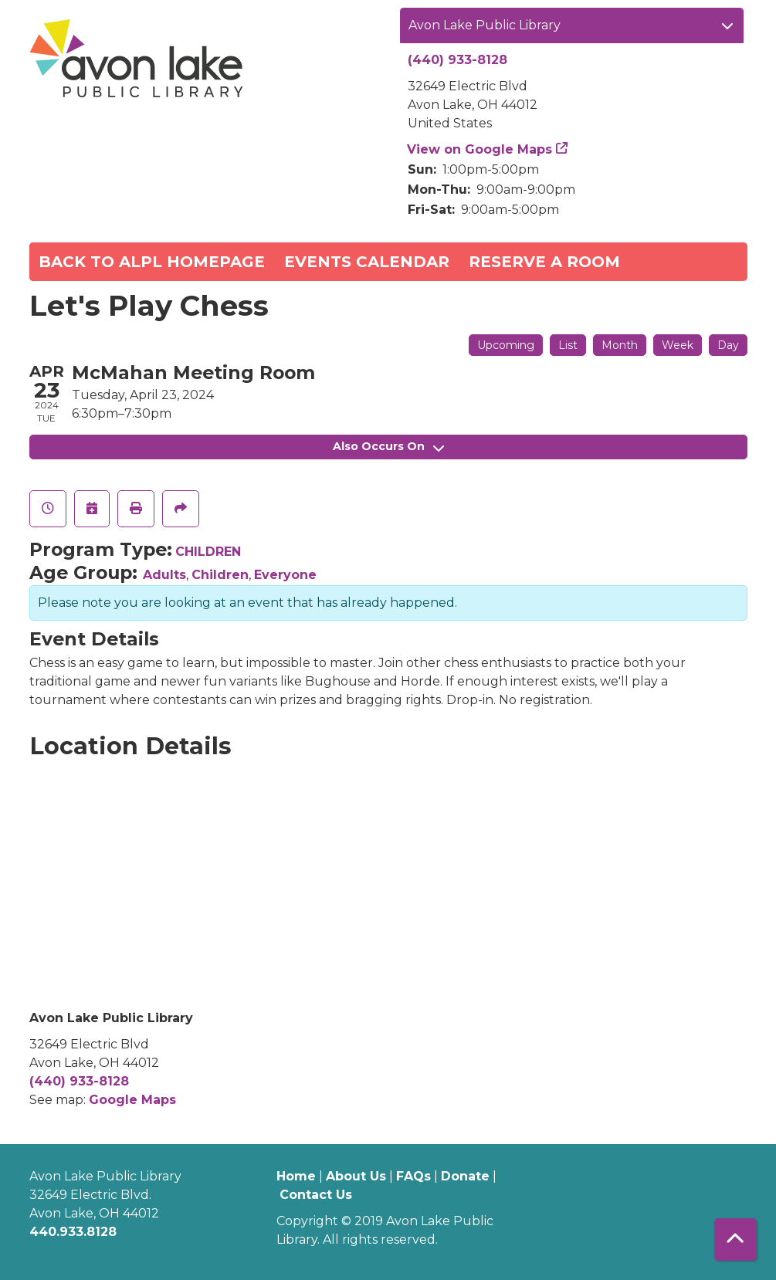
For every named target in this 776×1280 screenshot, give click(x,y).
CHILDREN (208, 551)
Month (619, 345)
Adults (164, 574)
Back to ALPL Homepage (152, 261)
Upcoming (505, 345)
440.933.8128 (73, 1231)
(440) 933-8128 (457, 59)
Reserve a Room (544, 261)
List (568, 345)
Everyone (285, 574)
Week (677, 345)
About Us (356, 1176)
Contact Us (316, 1194)
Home (296, 1176)
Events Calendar (366, 261)
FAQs (413, 1176)
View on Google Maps (480, 149)
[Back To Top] (735, 1239)
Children (220, 574)
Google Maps (132, 1099)
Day (728, 345)
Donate (465, 1176)
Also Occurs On (388, 446)
